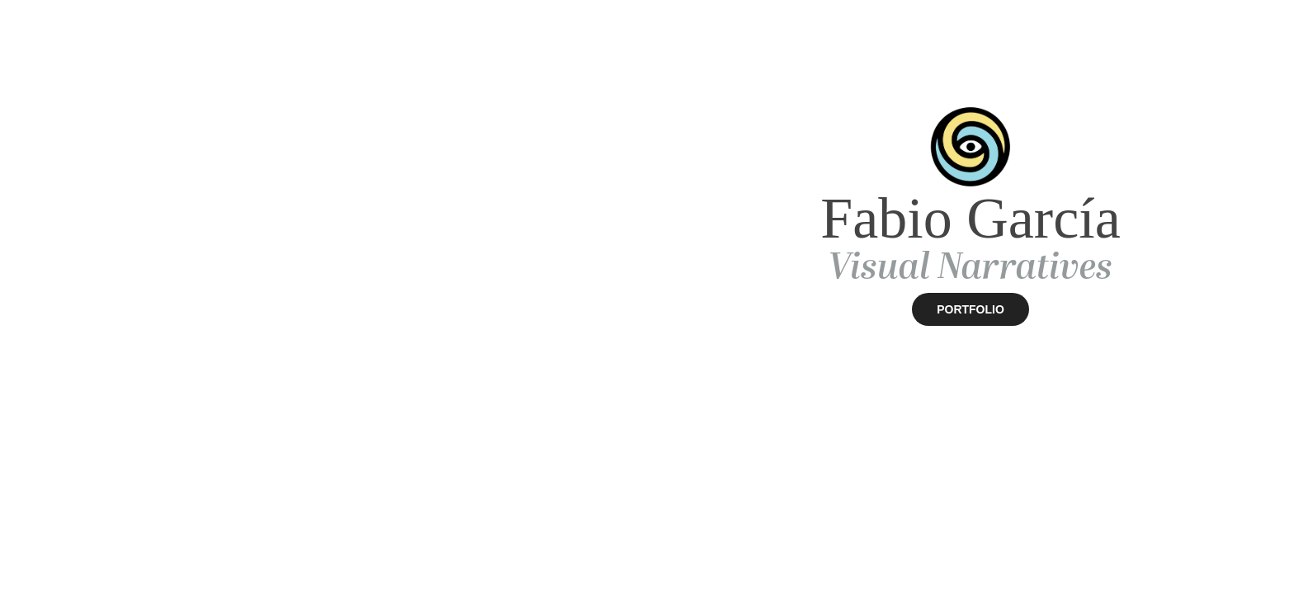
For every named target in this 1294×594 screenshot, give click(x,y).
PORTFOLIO (970, 309)
